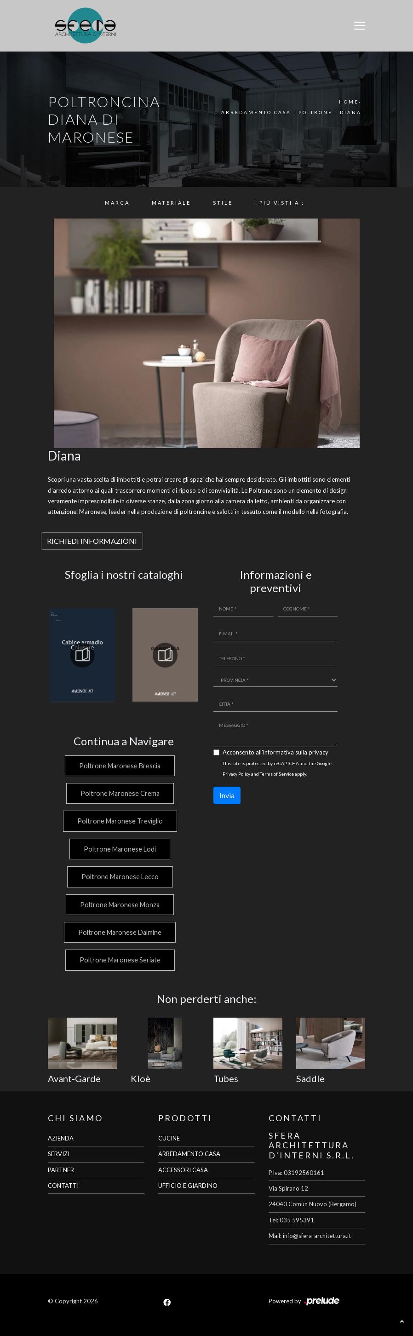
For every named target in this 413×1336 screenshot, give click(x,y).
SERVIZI (58, 1153)
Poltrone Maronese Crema (119, 793)
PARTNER (61, 1170)
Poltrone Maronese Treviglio (119, 821)
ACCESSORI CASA (183, 1170)
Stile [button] (223, 203)
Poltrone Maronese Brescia (119, 766)
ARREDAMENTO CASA (189, 1153)
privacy (318, 752)
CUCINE (169, 1138)
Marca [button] (117, 203)
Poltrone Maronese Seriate (119, 960)
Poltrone (315, 112)
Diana (350, 112)
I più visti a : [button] (279, 203)
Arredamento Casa (256, 112)
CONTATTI (63, 1185)
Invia (227, 795)
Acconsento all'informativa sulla (275, 752)
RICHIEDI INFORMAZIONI (92, 540)
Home (349, 101)
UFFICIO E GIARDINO (188, 1185)
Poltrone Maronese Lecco (119, 877)
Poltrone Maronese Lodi (119, 849)
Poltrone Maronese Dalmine (119, 932)
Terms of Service (277, 774)
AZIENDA (61, 1138)
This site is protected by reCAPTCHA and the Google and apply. (277, 768)
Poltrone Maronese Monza (119, 905)
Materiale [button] (171, 203)
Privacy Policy (236, 774)
